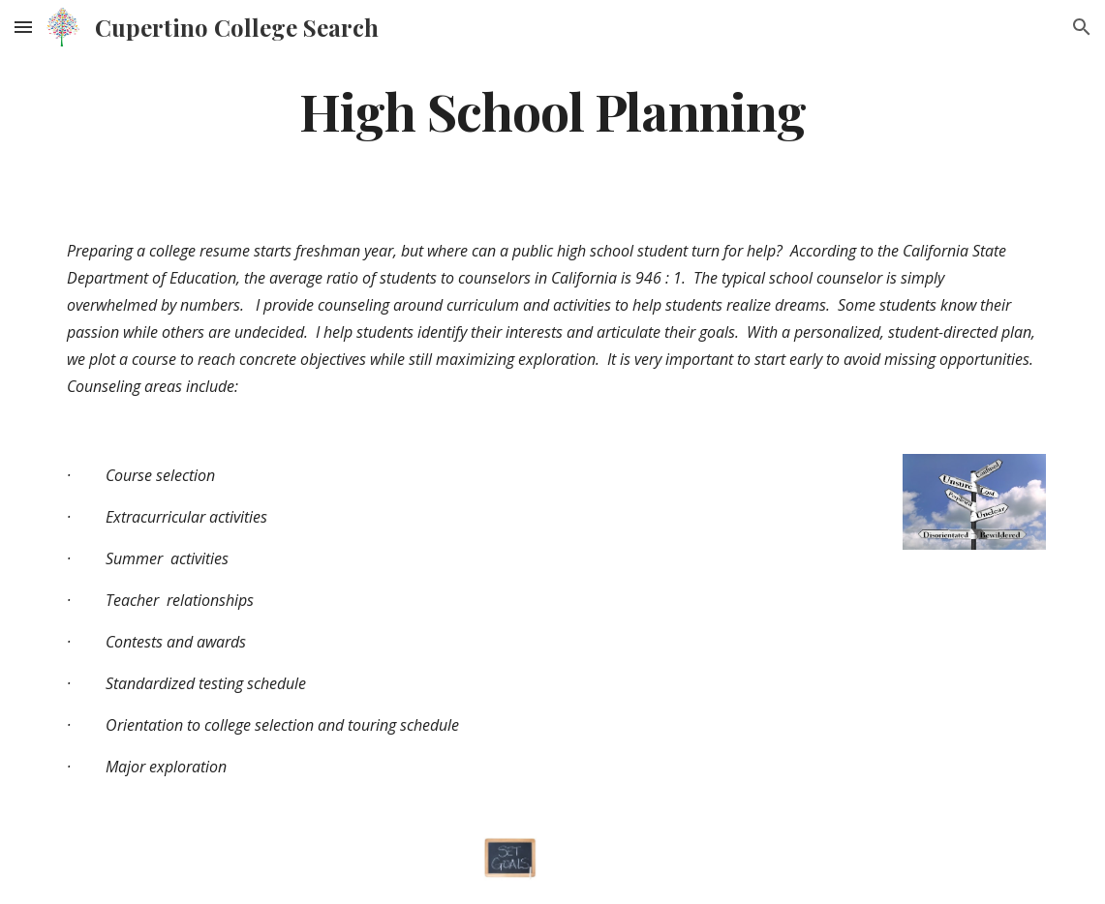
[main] (552, 109)
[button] (23, 26)
